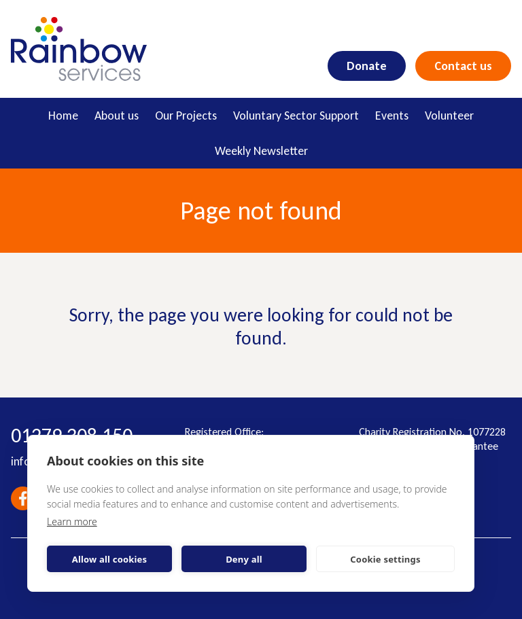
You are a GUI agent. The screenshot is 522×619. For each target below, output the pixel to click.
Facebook (23, 498)
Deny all (244, 559)
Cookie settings (385, 559)
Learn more (72, 521)
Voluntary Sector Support (296, 115)
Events (391, 115)
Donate (367, 65)
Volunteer (449, 115)
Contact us (463, 65)
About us (116, 115)
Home (63, 115)
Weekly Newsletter (261, 150)
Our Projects (186, 115)
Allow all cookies (109, 559)
